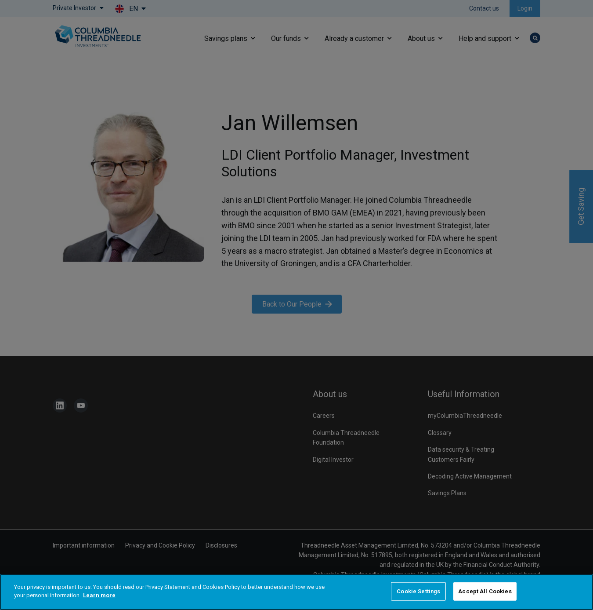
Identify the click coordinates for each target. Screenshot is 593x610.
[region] (296, 592)
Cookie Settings (418, 591)
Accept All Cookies (484, 591)
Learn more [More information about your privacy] (99, 595)
